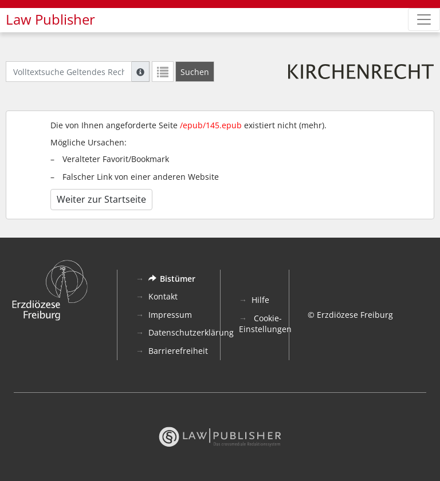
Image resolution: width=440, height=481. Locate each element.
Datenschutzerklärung (191, 332)
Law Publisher (50, 19)
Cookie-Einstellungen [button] (265, 324)
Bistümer (171, 278)
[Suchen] (194, 71)
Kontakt (163, 296)
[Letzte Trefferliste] (163, 71)
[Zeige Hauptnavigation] (424, 19)
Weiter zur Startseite (101, 199)
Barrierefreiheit (178, 350)
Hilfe (260, 299)
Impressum (170, 314)
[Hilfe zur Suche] (140, 71)
